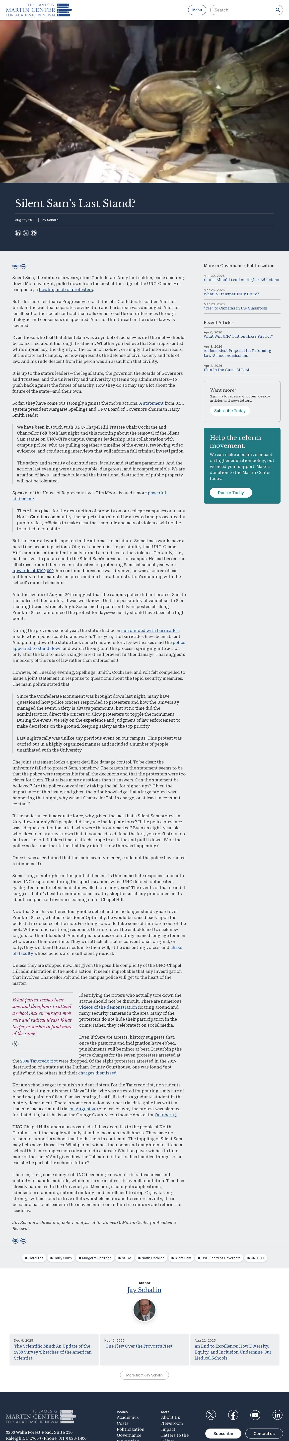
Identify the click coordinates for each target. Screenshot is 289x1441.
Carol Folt (36, 1258)
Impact (168, 1429)
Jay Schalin (50, 220)
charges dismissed (97, 1073)
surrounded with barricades (150, 630)
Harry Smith (63, 1258)
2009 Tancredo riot (39, 1061)
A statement (151, 403)
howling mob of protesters (66, 289)
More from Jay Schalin (144, 1375)
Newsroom (172, 1423)
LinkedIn (277, 1414)
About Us (170, 1417)
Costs (123, 1423)
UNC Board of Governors (221, 1258)
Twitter (210, 1414)
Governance (232, 265)
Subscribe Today (230, 410)
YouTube (255, 1414)
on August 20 (83, 1109)
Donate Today (231, 492)
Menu (197, 10)
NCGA (126, 1258)
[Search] (278, 10)
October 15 (166, 1115)
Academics (128, 1417)
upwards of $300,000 (33, 570)
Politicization (261, 265)
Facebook (232, 1414)
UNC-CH (257, 1258)
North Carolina (153, 1258)
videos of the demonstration (108, 1007)
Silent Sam (183, 1258)
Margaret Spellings (96, 1258)
